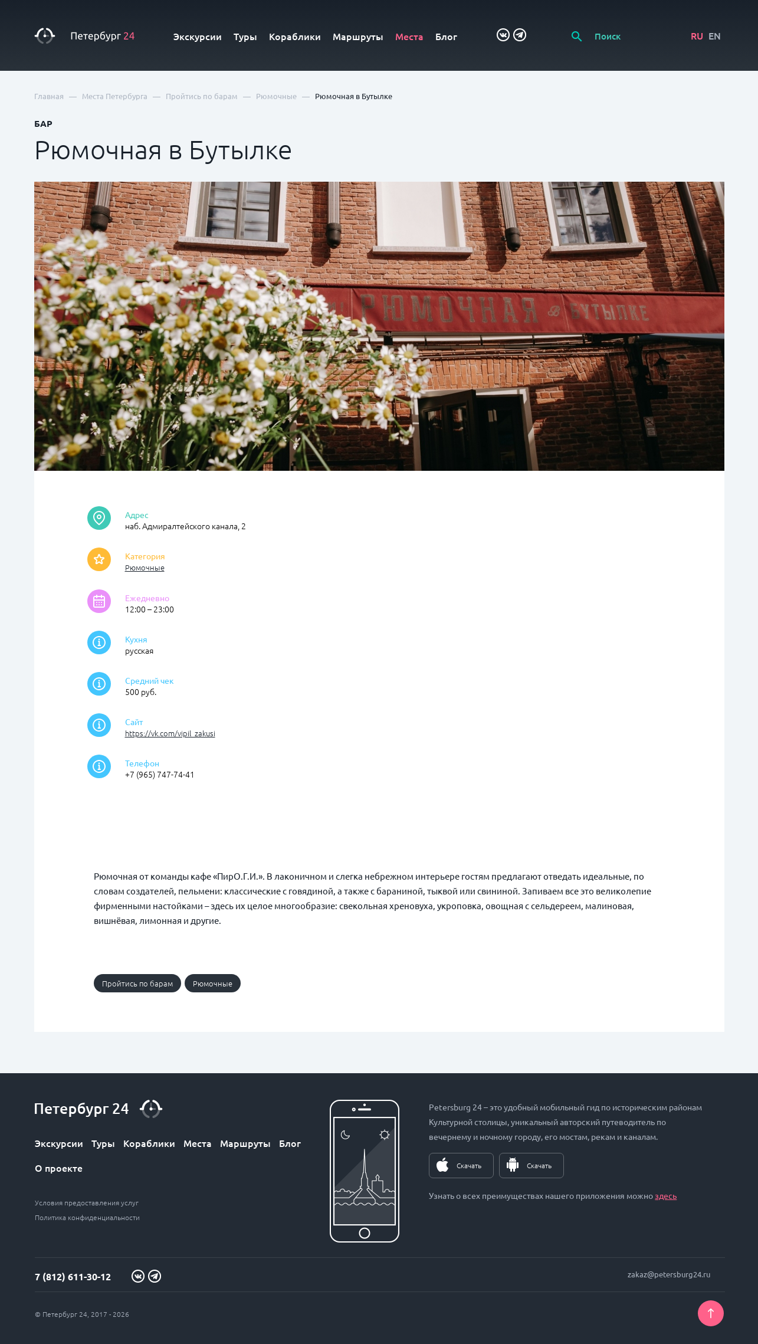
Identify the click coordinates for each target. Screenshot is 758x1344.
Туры (245, 35)
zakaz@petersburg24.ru (669, 1274)
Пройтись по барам (137, 983)
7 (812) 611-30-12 (73, 1276)
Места (409, 35)
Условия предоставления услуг (87, 1202)
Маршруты (358, 35)
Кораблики (295, 35)
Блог (446, 35)
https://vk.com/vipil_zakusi (170, 733)
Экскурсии (197, 35)
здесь (666, 1195)
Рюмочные (145, 567)
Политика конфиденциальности (87, 1217)
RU (697, 35)
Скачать (469, 1165)
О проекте (59, 1167)
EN (714, 35)
